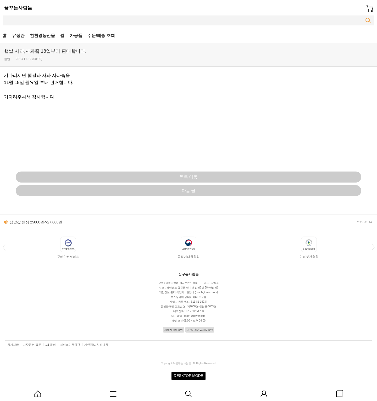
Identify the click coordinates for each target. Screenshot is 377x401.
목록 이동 (188, 177)
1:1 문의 (50, 344)
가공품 (76, 35)
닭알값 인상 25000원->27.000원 (36, 222)
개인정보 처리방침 (96, 344)
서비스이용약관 (70, 344)
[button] (4, 247)
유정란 (18, 35)
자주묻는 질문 (32, 344)
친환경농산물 (42, 35)
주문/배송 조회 (101, 35)
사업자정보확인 (173, 329)
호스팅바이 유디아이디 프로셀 (188, 297)
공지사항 (13, 344)
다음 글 (188, 190)
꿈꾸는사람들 (18, 7)
